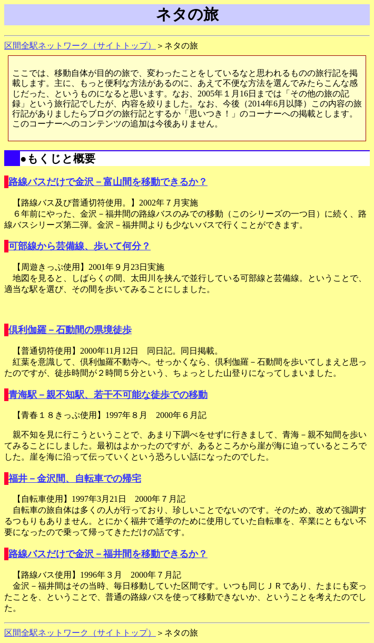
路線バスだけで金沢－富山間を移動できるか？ (108, 182)
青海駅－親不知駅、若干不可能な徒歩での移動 (108, 394)
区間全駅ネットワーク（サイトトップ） (80, 45)
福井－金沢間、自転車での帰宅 (74, 478)
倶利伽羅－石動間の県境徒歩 (70, 330)
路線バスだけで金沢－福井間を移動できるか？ (108, 554)
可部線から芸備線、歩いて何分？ (79, 246)
